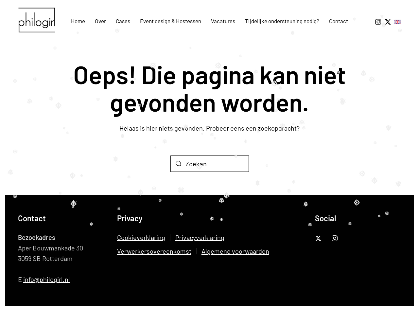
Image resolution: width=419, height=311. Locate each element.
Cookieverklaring (141, 237)
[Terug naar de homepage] (39, 21)
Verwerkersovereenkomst (154, 251)
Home (78, 21)
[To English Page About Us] (397, 21)
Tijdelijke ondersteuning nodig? (282, 21)
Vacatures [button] (223, 21)
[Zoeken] (209, 164)
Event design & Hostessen (170, 21)
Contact (338, 21)
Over (100, 21)
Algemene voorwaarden (235, 251)
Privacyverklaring (199, 237)
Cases (123, 21)
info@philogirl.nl (46, 279)
